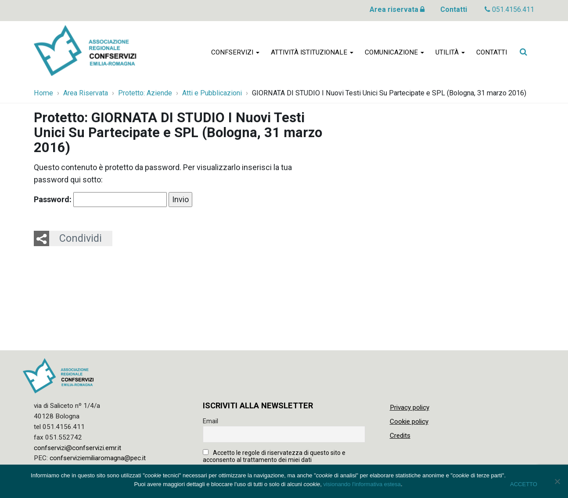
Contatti (453, 9)
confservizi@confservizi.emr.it (77, 448)
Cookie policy (409, 421)
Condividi (80, 238)
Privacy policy (409, 407)
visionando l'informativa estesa (362, 484)
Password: (100, 199)
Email (210, 421)
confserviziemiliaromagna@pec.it (98, 458)
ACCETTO (523, 484)
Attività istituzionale (312, 54)
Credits (400, 436)
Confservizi (235, 54)
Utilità (450, 54)
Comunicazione (394, 54)
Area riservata (397, 9)
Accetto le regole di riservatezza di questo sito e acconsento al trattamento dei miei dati (274, 456)
